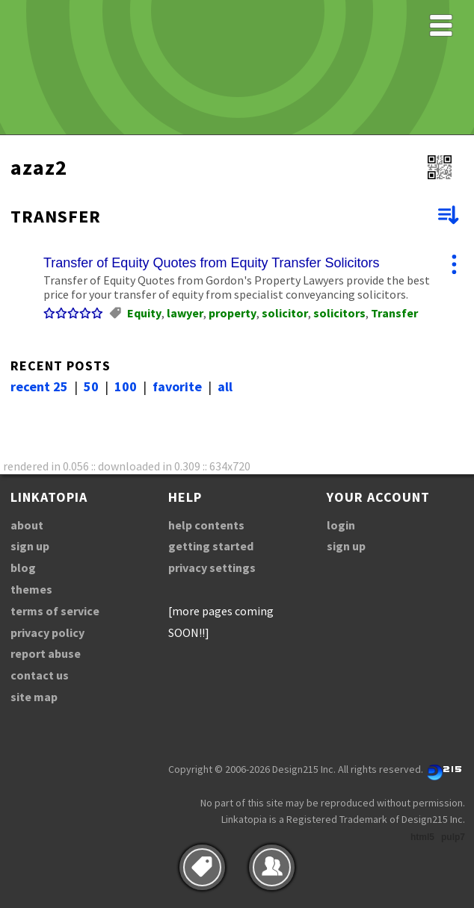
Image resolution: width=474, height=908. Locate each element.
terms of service (54, 610)
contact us (39, 675)
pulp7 (453, 837)
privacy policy (47, 632)
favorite (177, 386)
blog (23, 567)
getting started (210, 545)
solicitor (285, 312)
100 (125, 386)
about (26, 524)
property (232, 312)
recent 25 (39, 386)
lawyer (185, 312)
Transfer (394, 312)
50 (91, 386)
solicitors (339, 312)
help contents (206, 524)
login (341, 524)
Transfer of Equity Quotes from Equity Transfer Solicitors (211, 262)
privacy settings (212, 567)
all (225, 386)
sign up (29, 545)
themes (31, 589)
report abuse (45, 653)
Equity (144, 312)
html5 (422, 837)
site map (34, 696)
